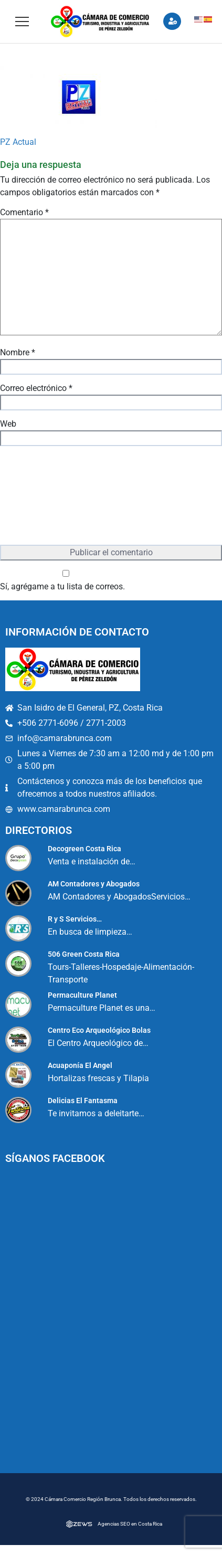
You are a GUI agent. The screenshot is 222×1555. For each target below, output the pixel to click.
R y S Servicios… (75, 919)
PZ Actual (18, 142)
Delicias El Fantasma (83, 1100)
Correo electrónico (36, 388)
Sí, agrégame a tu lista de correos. (66, 580)
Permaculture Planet (82, 995)
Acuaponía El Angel (80, 1065)
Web (8, 424)
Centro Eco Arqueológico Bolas (99, 1030)
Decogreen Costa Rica (84, 848)
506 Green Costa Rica (84, 954)
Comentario (24, 212)
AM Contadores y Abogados (94, 884)
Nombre (17, 352)
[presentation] (43, 496)
